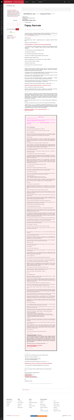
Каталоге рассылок (14, 16)
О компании (20, 400)
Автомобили (42, 400)
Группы (34, 1)
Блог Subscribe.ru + (21, 402)
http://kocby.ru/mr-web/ (46, 85)
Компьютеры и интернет (44, 410)
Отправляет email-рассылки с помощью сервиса (18, 2)
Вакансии (19, 405)
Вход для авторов (9, 400)
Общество (55, 407)
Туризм (41, 402)
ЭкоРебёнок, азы (10, 5)
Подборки (41, 1)
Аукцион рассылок (32, 405)
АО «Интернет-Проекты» (15, 415)
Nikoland (69, 415)
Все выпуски (47, 9)
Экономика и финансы (44, 407)
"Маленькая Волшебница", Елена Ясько (34, 345)
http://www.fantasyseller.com (32, 346)
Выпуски (28, 1)
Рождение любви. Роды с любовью (13, 13)
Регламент (8, 404)
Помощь (7, 405)
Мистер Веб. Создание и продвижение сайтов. (33, 85)
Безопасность (20, 404)
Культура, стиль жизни (57, 410)
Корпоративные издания (33, 402)
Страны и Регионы (57, 405)
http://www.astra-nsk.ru (29, 110)
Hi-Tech (41, 409)
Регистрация (8, 402)
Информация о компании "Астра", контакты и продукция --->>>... (37, 109)
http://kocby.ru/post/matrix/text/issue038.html (44, 363)
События (30, 407)
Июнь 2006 (15, 20)
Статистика (10, 35)
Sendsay (30, 404)
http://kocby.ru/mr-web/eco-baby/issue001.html (42, 44)
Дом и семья (56, 409)
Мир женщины (42, 404)
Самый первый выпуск (29, 44)
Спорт (55, 400)
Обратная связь (20, 407)
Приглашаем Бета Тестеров (30, 363)
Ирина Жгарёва (12, 32)
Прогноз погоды (56, 402)
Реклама (30, 400)
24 (17, 25)
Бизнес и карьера (43, 405)
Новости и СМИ (56, 404)
